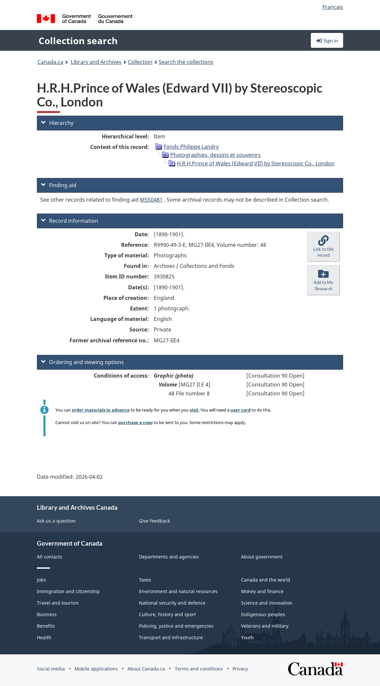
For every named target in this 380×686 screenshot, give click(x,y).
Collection (140, 62)
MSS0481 (151, 199)
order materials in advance (101, 410)
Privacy (240, 669)
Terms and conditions (199, 669)
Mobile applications (96, 669)
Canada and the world (265, 580)
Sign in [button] (327, 40)
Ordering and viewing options (82, 362)
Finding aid (58, 185)
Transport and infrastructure (171, 637)
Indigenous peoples (263, 614)
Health (44, 637)
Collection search (78, 40)
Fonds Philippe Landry (191, 146)
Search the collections (186, 62)
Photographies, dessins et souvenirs (215, 154)
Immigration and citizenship (68, 591)
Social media (51, 669)
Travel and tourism (58, 603)
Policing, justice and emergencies (176, 626)
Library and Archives (96, 62)
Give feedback (154, 521)
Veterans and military (264, 626)
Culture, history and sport (167, 614)
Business (47, 614)
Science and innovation (266, 603)
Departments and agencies (169, 557)
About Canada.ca (146, 669)
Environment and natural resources (178, 591)
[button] (323, 247)
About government (262, 557)
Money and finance (262, 591)
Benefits (46, 626)
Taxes (145, 580)
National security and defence (172, 603)
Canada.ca (50, 62)
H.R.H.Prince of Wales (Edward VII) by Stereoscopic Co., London (256, 163)
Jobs (41, 580)
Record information (69, 220)
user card (241, 410)
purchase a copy (135, 422)
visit (194, 410)
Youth (247, 637)
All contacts (49, 557)
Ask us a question (56, 521)
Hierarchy (57, 123)
